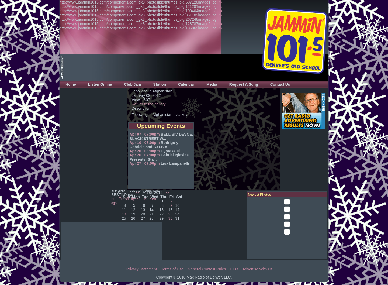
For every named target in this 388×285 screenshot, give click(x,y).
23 (170, 214)
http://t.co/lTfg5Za (126, 199)
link (219, 2)
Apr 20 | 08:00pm (145, 151)
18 (124, 214)
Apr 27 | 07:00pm (145, 163)
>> (166, 192)
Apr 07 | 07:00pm (145, 134)
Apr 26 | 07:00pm (145, 155)
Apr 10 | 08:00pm (145, 142)
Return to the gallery (149, 104)
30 (170, 218)
